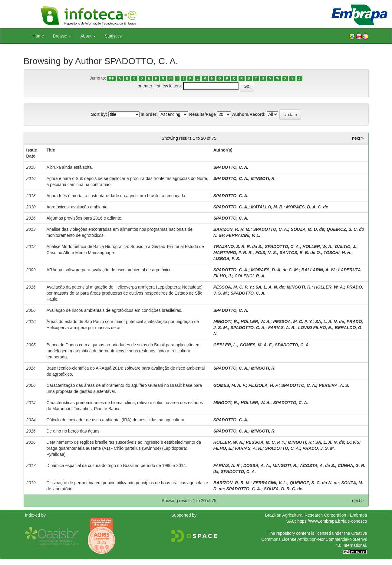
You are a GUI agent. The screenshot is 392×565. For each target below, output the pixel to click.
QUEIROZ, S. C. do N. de (314, 482)
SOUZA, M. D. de (307, 229)
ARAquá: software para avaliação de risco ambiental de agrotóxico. (110, 269)
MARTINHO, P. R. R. (233, 252)
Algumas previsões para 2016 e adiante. (85, 218)
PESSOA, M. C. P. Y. (233, 287)
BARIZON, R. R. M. (232, 229)
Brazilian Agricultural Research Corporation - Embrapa (316, 515)
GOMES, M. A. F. (256, 344)
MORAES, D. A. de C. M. (275, 269)
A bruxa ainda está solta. (70, 167)
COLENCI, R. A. (250, 275)
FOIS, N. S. (266, 252)
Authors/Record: (248, 114)
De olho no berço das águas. (74, 431)
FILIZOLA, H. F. (264, 385)
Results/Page (202, 114)
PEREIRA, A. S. (334, 385)
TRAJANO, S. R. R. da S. (237, 246)
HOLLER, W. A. (317, 246)
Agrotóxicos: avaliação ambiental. (78, 206)
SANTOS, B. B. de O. (300, 252)
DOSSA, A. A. (256, 465)
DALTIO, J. (346, 246)
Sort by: (99, 114)
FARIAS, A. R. (282, 327)
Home (38, 36)
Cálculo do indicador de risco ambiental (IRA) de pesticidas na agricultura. (116, 419)
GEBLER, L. (225, 344)
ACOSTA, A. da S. (317, 465)
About (87, 36)
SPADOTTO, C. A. (231, 167)
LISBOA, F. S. (226, 258)
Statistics (113, 36)
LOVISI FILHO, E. (315, 327)
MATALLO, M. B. (267, 206)
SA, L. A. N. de (269, 287)
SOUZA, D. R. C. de (283, 488)
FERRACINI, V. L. (243, 235)
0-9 (111, 78)
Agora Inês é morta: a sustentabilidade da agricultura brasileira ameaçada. (116, 195)
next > (358, 138)
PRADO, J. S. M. (319, 448)
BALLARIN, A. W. (318, 269)
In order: (149, 114)
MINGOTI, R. (263, 178)
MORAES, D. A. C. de (307, 206)
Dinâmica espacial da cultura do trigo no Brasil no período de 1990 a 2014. (117, 465)
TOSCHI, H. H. (337, 252)
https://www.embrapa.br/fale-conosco (332, 521)
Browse (62, 36)
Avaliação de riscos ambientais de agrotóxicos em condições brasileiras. (115, 310)
